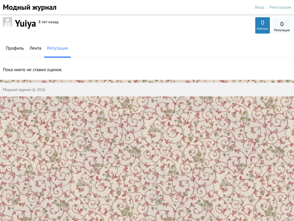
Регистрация (280, 7)
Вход (259, 7)
